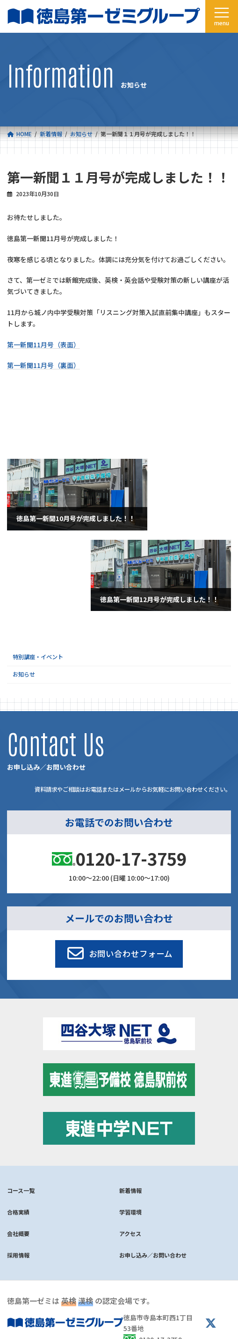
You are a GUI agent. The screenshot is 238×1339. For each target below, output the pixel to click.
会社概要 (18, 1233)
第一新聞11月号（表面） (43, 344)
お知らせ (24, 674)
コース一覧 (21, 1190)
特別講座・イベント (38, 657)
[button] (119, 954)
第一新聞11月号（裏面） (43, 365)
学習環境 (130, 1212)
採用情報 (18, 1255)
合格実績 (18, 1212)
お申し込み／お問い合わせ (153, 1255)
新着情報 (130, 1190)
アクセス (130, 1233)
